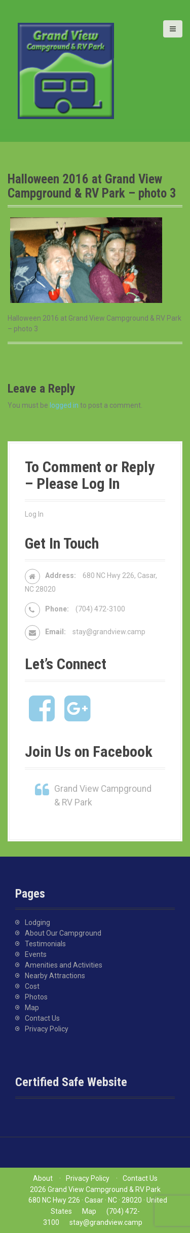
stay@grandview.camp (108, 632)
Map (32, 1008)
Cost (32, 986)
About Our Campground (63, 933)
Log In (34, 514)
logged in (64, 405)
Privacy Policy (46, 1029)
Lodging (37, 922)
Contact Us (42, 1018)
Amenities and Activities (63, 965)
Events (36, 954)
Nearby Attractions (55, 976)
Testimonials (45, 944)
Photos (36, 997)
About (43, 1178)
